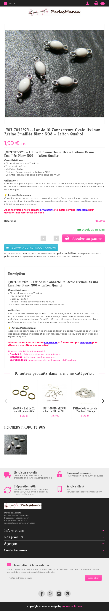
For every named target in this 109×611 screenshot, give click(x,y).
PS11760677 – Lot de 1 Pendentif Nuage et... (85, 411)
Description (16, 273)
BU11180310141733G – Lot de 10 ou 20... (54, 410)
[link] (41, 593)
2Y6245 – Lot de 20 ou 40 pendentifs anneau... (24, 411)
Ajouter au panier (83, 238)
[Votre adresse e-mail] (46, 578)
